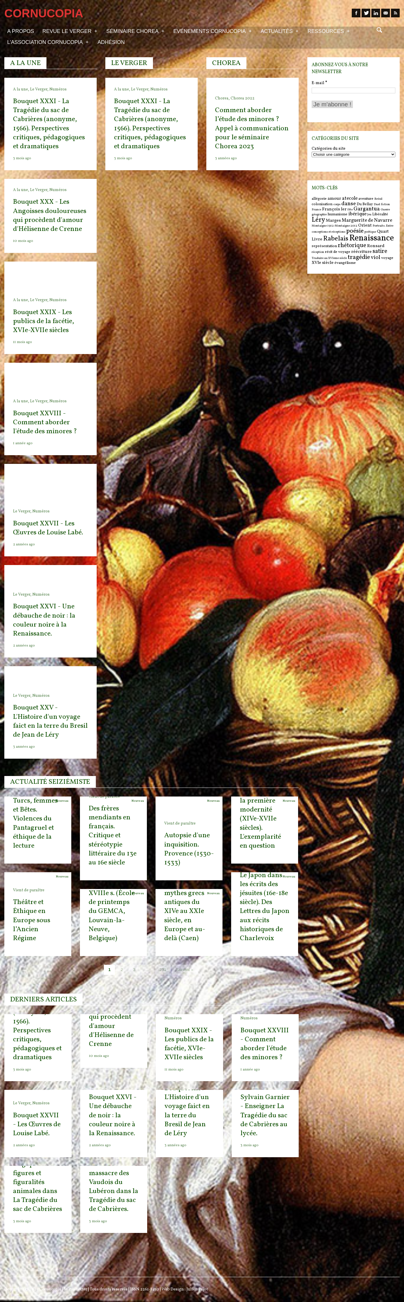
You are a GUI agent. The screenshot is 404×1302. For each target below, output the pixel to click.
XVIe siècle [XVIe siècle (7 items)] (323, 263)
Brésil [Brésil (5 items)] (378, 199)
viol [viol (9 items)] (375, 257)
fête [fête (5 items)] (350, 210)
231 (163, 969)
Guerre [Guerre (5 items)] (385, 210)
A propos (20, 31)
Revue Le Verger (69, 31)
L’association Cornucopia (48, 42)
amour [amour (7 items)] (334, 199)
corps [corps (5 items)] (337, 204)
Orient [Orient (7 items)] (365, 226)
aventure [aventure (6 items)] (365, 198)
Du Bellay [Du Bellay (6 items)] (365, 204)
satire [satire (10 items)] (380, 251)
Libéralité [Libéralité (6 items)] (380, 214)
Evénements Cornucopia (212, 31)
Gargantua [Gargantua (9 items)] (367, 209)
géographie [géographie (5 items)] (319, 214)
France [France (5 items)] (316, 210)
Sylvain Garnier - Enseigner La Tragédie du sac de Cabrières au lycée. (265, 1115)
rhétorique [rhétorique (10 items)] (352, 246)
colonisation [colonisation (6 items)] (322, 204)
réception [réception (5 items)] (318, 252)
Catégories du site (328, 149)
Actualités (279, 31)
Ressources (329, 31)
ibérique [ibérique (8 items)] (357, 214)
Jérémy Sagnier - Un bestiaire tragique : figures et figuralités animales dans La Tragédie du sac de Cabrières (37, 1177)
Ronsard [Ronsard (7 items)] (375, 246)
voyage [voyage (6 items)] (387, 258)
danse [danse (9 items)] (348, 204)
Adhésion (111, 42)
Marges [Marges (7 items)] (333, 221)
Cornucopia (50, 1289)
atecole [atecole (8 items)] (350, 198)
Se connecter (75, 1289)
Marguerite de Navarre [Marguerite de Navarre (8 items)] (367, 220)
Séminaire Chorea (135, 31)
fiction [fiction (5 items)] (385, 204)
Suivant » (184, 969)
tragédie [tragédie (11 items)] (359, 257)
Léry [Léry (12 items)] (318, 220)
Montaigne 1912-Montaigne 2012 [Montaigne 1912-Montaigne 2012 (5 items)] (334, 226)
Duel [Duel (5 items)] (377, 204)
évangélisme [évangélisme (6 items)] (345, 263)
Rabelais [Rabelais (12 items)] (335, 238)
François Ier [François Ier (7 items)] (334, 209)
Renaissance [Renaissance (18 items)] (371, 238)
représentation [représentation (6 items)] (324, 246)
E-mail (319, 83)
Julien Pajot (197, 1289)
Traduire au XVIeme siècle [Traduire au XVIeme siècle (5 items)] (329, 258)
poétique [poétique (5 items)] (370, 232)
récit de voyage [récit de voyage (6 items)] (337, 252)
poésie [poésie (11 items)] (355, 231)
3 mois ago (249, 1145)
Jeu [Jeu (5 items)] (369, 214)
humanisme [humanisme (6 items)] (337, 214)
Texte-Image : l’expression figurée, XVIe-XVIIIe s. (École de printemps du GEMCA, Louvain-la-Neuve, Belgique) (112, 902)
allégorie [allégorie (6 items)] (319, 198)
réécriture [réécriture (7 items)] (361, 252)
